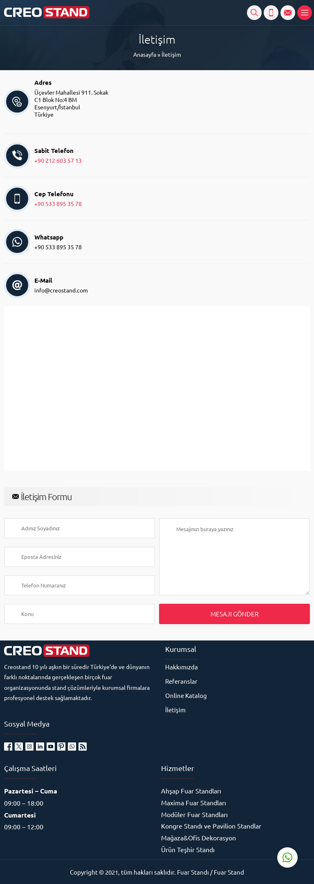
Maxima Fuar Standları (193, 802)
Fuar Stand (229, 872)
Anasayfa (144, 54)
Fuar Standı (193, 872)
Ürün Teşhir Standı (188, 849)
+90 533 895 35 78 (58, 203)
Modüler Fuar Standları (194, 814)
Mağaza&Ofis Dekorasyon (198, 837)
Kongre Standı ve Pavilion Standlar (211, 826)
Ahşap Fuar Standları (191, 791)
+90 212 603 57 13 (58, 160)
